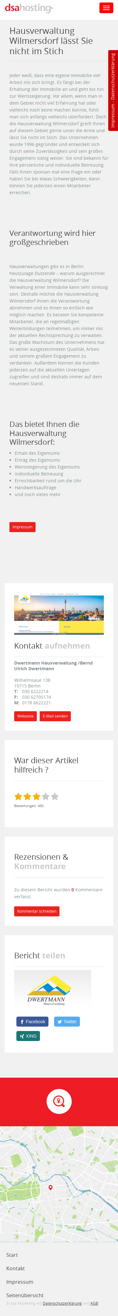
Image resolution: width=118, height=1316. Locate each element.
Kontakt (15, 1268)
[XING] (28, 1036)
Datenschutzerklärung (112, 76)
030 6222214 (35, 691)
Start (12, 1254)
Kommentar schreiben (36, 911)
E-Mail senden (55, 716)
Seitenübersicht (25, 1295)
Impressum (112, 116)
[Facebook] (32, 1022)
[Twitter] (67, 1022)
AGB (94, 1303)
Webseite (25, 716)
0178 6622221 (36, 703)
